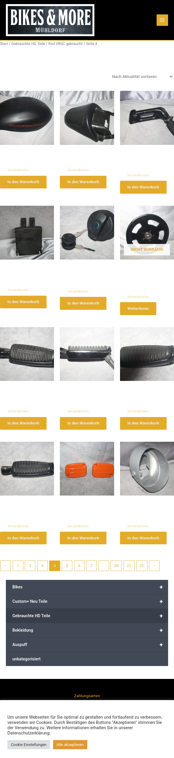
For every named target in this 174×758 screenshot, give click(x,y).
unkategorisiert (26, 662)
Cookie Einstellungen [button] (29, 744)
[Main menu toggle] (162, 20)
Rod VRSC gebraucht (65, 43)
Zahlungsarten (87, 695)
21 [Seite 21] (129, 568)
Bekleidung (90, 633)
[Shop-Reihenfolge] (142, 76)
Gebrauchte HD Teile (90, 619)
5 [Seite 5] (67, 568)
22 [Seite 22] (141, 568)
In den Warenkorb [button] (24, 182)
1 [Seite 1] (18, 568)
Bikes (90, 590)
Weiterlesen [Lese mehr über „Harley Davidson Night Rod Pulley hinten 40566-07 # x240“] (139, 309)
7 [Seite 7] (91, 568)
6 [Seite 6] (79, 568)
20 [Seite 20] (116, 568)
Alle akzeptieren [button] (70, 744)
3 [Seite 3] (42, 568)
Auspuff (90, 647)
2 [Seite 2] (30, 568)
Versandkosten (18, 170)
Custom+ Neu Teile (90, 604)
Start (4, 43)
